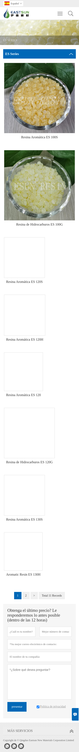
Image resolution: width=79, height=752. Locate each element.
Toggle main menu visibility (60, 11)
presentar (17, 706)
